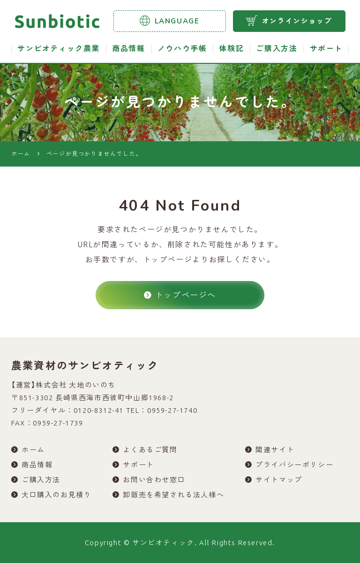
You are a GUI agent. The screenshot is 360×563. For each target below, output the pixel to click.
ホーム (33, 450)
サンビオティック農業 (58, 49)
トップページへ (180, 294)
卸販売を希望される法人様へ (173, 495)
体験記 (231, 49)
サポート (326, 49)
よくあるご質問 (150, 450)
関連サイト (274, 450)
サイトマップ (278, 480)
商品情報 (128, 49)
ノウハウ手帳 (182, 49)
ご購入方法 (276, 49)
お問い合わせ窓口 (154, 480)
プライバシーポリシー (294, 465)
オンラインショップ (289, 20)
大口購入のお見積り (56, 495)
